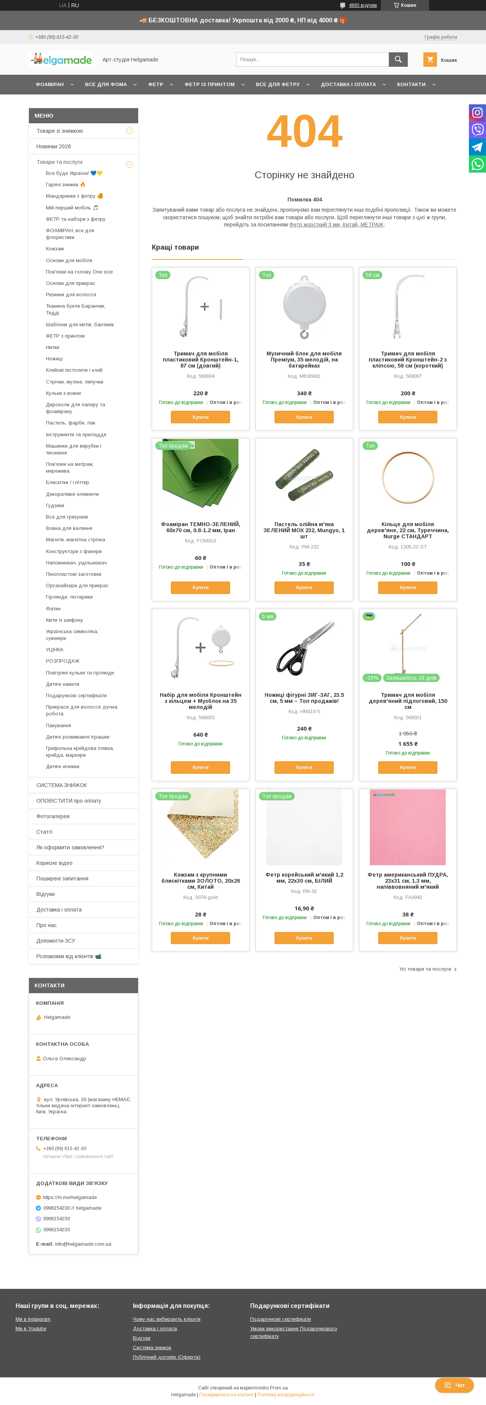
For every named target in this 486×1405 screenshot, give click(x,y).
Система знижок (152, 1347)
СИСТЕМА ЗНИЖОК (61, 785)
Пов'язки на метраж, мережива (70, 467)
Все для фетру (278, 84)
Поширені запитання (62, 878)
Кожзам (55, 248)
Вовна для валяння (69, 528)
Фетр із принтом (210, 84)
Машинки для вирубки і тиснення (73, 449)
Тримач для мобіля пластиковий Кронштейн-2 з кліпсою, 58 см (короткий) (408, 359)
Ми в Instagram (33, 1319)
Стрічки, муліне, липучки (74, 382)
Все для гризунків (67, 517)
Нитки (52, 347)
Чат (454, 1385)
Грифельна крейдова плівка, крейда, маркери (80, 751)
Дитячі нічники (62, 766)
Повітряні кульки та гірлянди (80, 673)
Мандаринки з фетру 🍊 (74, 196)
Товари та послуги (59, 162)
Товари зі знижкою (59, 131)
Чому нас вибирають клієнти (166, 1319)
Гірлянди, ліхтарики (69, 597)
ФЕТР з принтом (65, 336)
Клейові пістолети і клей (74, 370)
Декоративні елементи (72, 494)
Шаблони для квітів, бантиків (80, 324)
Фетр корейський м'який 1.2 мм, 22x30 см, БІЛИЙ (304, 878)
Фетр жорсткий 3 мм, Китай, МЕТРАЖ (336, 225)
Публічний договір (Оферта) (166, 1357)
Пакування (58, 725)
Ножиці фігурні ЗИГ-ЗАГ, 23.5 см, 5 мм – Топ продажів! (304, 698)
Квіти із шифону (64, 620)
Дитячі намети (62, 684)
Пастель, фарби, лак (70, 423)
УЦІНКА (54, 649)
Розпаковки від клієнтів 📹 (68, 956)
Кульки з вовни (63, 393)
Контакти (411, 84)
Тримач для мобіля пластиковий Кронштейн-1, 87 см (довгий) (200, 359)
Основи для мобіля (69, 260)
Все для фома (106, 84)
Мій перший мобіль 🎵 (72, 208)
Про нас (46, 925)
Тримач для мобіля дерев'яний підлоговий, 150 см (408, 701)
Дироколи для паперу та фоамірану (75, 408)
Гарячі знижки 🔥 (66, 184)
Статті (44, 832)
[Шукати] (398, 59)
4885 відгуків (363, 5)
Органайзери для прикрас (77, 585)
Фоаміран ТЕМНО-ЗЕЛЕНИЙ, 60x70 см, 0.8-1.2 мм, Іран (200, 527)
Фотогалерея (52, 816)
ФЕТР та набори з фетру (76, 219)
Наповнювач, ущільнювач (76, 563)
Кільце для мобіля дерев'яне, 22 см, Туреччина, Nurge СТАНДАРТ (408, 530)
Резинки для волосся (71, 294)
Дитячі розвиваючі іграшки (77, 737)
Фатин (53, 608)
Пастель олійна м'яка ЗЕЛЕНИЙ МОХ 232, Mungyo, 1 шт (304, 530)
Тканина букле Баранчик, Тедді (76, 309)
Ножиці (54, 358)
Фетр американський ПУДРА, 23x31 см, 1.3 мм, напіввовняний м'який (408, 881)
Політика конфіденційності (286, 1394)
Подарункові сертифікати (76, 695)
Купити (200, 417)
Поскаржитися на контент (226, 1394)
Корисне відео (54, 863)
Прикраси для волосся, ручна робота (81, 710)
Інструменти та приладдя (76, 434)
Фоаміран (50, 84)
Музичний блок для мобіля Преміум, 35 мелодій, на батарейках (304, 359)
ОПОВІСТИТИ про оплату (68, 801)
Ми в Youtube (31, 1328)
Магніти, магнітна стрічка (75, 539)
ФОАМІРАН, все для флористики (70, 234)
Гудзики (55, 505)
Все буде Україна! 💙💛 (74, 173)
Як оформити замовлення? (70, 847)
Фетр (155, 84)
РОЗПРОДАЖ (62, 661)
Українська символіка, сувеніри (72, 635)
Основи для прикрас (70, 283)
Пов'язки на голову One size (79, 272)
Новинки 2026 (53, 146)
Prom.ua (279, 1388)
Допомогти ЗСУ (55, 941)
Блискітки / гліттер (67, 482)
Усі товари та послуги (425, 969)
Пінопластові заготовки (73, 574)
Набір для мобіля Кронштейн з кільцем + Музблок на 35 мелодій (200, 701)
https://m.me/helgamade (70, 1197)
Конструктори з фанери (74, 551)
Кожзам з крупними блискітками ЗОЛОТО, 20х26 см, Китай (200, 881)
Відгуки (45, 894)
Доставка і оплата (348, 84)
